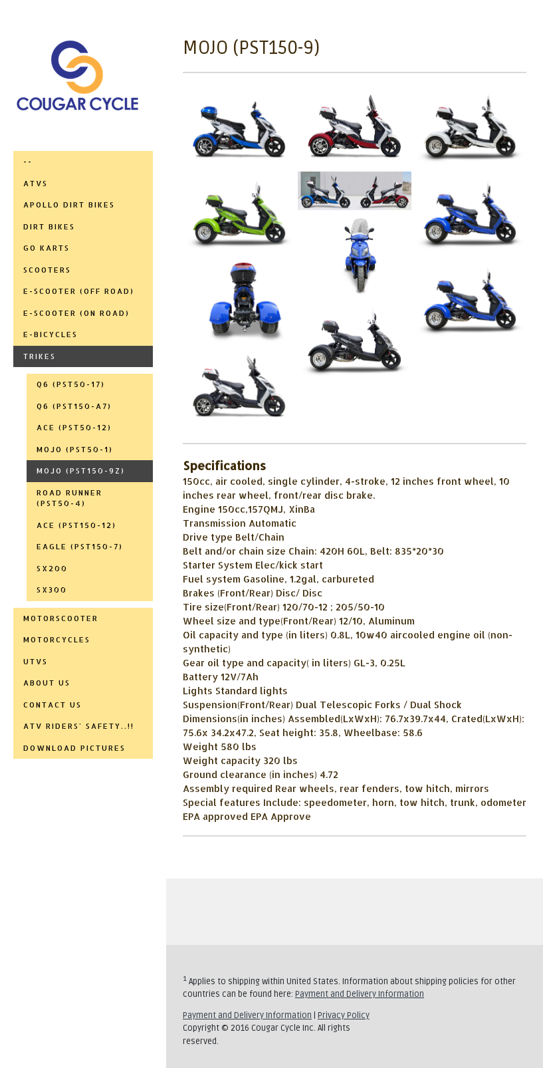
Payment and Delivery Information (359, 994)
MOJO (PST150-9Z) (81, 470)
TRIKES (39, 356)
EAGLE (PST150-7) (80, 546)
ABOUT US (46, 683)
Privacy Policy (344, 1015)
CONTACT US (52, 705)
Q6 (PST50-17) (71, 384)
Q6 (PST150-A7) (74, 406)
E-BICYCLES (50, 334)
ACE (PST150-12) (76, 525)
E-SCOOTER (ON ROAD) (76, 313)
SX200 (52, 568)
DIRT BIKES (49, 226)
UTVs (35, 661)
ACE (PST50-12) (74, 427)
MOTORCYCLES (56, 639)
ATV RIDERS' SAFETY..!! (78, 726)
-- (28, 161)
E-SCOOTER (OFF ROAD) (78, 291)
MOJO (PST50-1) (75, 449)
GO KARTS (46, 248)
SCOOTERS (47, 270)
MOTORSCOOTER (60, 618)
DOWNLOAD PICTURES (74, 748)
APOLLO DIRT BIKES (69, 204)
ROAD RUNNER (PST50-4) (69, 498)
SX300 (52, 590)
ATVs (35, 183)
